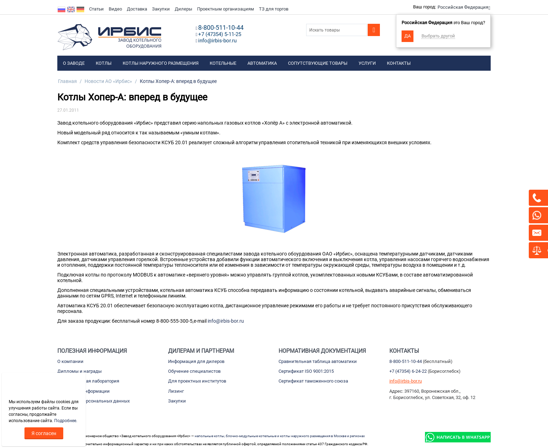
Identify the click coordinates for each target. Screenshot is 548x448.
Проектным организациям (225, 9)
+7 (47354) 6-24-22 (408, 371)
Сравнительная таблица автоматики (318, 361)
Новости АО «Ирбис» (108, 81)
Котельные (223, 63)
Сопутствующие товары (317, 63)
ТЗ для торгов (273, 9)
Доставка (137, 9)
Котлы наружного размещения (161, 63)
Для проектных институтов (197, 381)
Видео (115, 9)
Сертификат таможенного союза (313, 381)
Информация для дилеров (196, 361)
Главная (67, 81)
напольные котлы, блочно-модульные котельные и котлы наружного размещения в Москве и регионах (280, 436)
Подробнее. (65, 420)
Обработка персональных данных (93, 401)
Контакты (399, 63)
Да (407, 35)
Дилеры (183, 9)
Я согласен (43, 433)
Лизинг (176, 391)
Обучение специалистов (194, 371)
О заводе (74, 63)
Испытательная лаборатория (88, 381)
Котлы (103, 63)
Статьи (96, 9)
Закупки (161, 9)
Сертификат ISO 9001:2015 (306, 371)
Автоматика (262, 63)
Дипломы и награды (79, 371)
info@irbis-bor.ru (226, 321)
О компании (70, 361)
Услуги (367, 63)
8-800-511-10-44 (405, 361)
